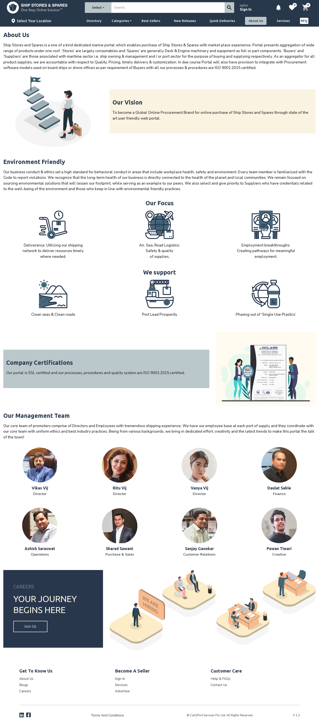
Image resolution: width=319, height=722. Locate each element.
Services (283, 21)
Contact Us (219, 685)
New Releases (185, 21)
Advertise (122, 691)
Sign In (245, 9)
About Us (256, 21)
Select (97, 7)
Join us (30, 626)
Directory (94, 21)
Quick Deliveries (222, 21)
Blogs (23, 685)
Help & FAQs (220, 679)
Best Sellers (151, 21)
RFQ (304, 21)
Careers (25, 691)
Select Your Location (34, 21)
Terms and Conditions (107, 715)
